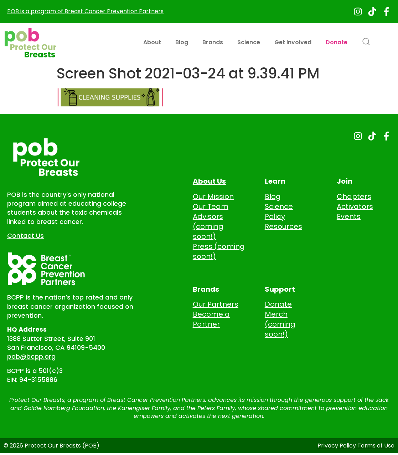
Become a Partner (211, 319)
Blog (181, 42)
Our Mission (213, 196)
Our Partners (215, 304)
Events (349, 216)
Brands (212, 42)
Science (248, 42)
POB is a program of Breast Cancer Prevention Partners (85, 11)
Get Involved (292, 42)
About (152, 42)
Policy (275, 216)
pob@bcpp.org (31, 356)
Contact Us (25, 235)
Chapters (354, 196)
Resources (283, 226)
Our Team (210, 206)
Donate (336, 42)
